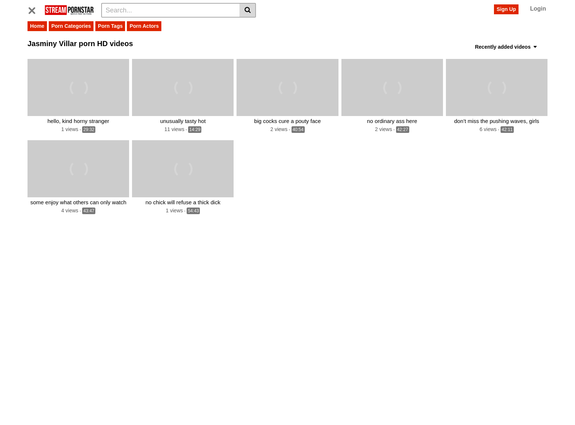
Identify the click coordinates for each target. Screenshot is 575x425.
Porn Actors (144, 26)
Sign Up (506, 9)
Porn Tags (110, 26)
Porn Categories (71, 26)
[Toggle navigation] (35, 9)
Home (37, 26)
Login (538, 8)
